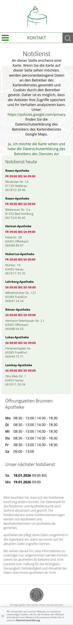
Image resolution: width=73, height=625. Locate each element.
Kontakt (36, 38)
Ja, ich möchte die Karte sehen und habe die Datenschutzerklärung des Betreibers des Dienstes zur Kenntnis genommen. (36, 151)
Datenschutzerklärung (28, 620)
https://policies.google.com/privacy (37, 114)
